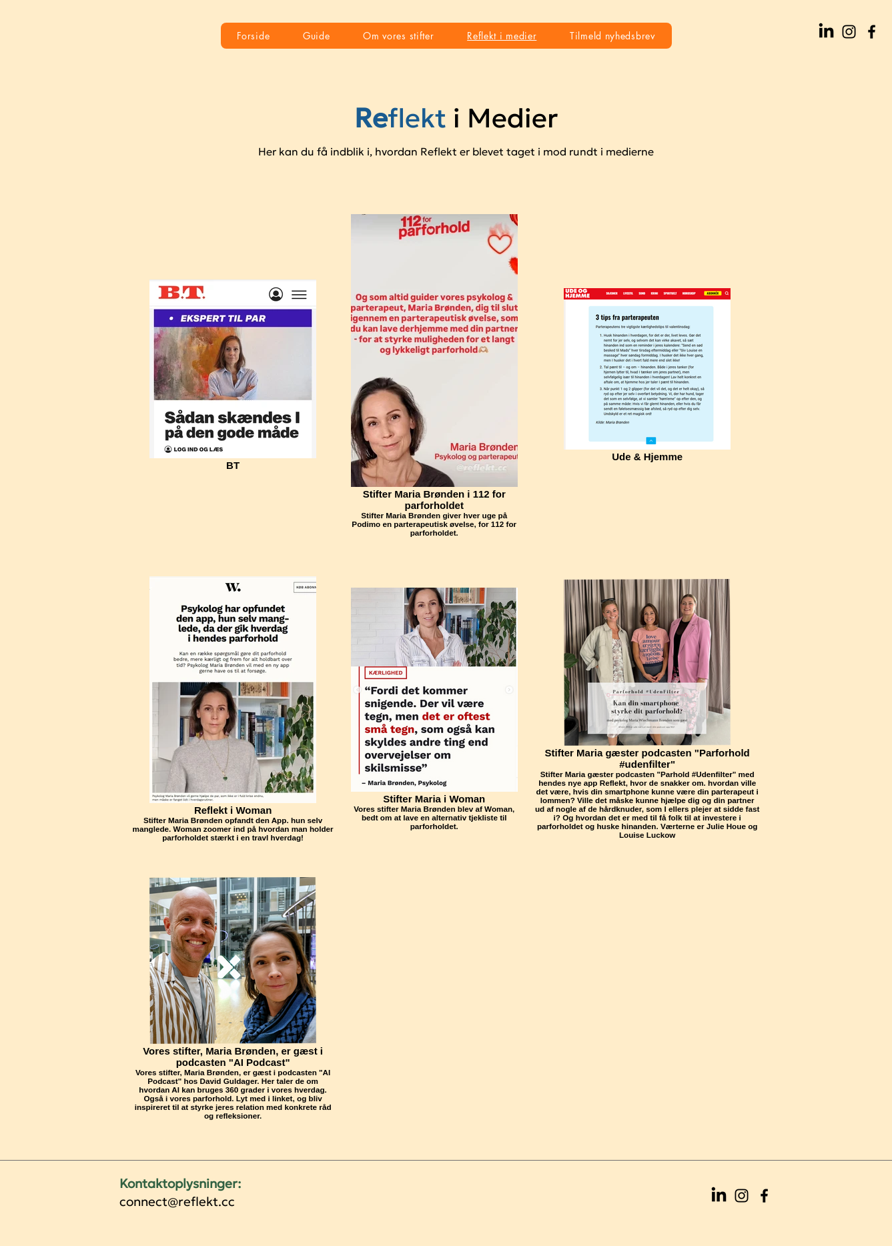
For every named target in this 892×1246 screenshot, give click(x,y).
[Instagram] (849, 32)
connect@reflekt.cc (177, 1201)
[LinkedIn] (826, 32)
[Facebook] (872, 32)
